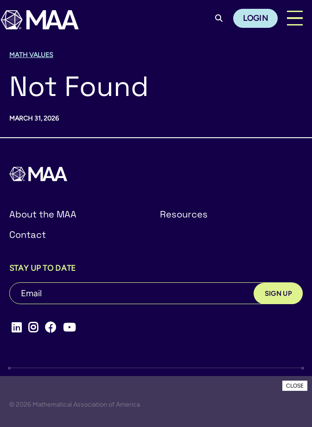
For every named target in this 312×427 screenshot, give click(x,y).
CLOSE (295, 385)
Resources (184, 214)
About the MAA (42, 214)
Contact (27, 235)
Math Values (31, 55)
